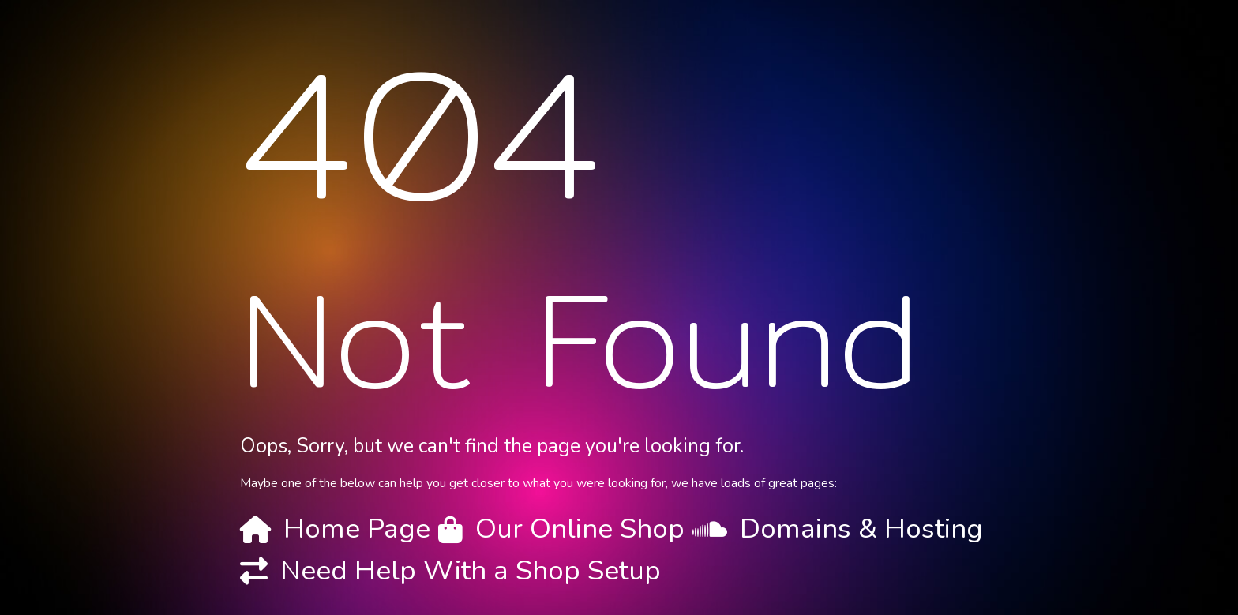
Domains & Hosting (861, 528)
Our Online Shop (580, 528)
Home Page (356, 528)
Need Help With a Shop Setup (470, 570)
